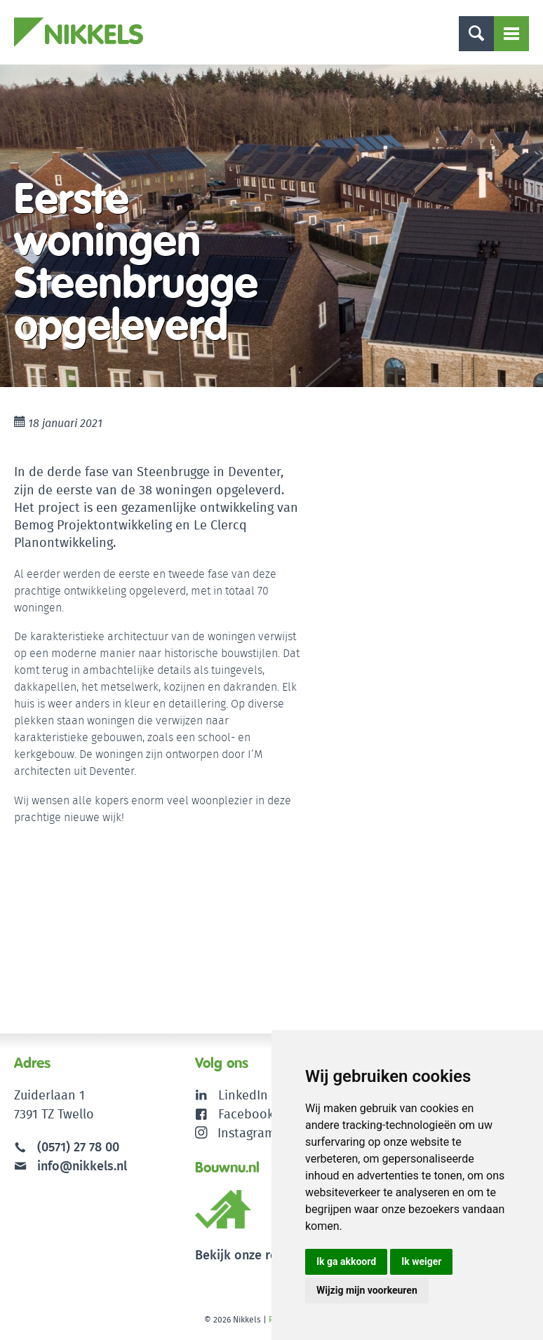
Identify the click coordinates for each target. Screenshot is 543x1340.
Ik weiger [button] (421, 1261)
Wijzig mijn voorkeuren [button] (366, 1290)
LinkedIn (243, 1095)
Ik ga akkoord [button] (346, 1261)
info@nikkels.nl (70, 1166)
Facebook (246, 1114)
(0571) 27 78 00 (78, 1147)
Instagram (235, 1133)
